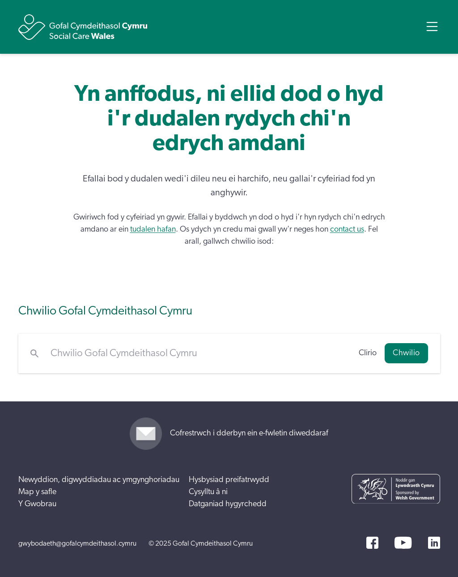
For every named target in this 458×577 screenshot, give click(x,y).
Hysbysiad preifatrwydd (229, 480)
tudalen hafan (153, 229)
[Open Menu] (432, 26)
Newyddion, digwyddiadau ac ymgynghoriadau (98, 480)
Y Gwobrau (37, 504)
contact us (347, 229)
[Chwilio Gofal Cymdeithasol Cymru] (199, 353)
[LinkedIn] (434, 543)
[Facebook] (372, 543)
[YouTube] (402, 543)
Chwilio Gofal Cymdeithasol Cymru (105, 311)
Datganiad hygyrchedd (228, 504)
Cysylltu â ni (208, 492)
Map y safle (37, 492)
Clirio (368, 353)
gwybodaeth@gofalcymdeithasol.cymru (77, 543)
